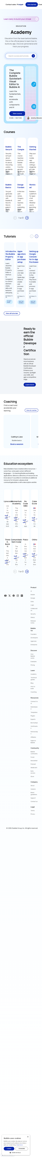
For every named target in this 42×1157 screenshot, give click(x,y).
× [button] (38, 1138)
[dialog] (21, 1146)
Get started (31, 4)
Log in (21, 4)
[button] (21, 1152)
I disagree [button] (29, 1148)
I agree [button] (11, 1148)
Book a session (16, 444)
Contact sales (11, 4)
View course (17, 113)
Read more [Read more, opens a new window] (32, 1145)
